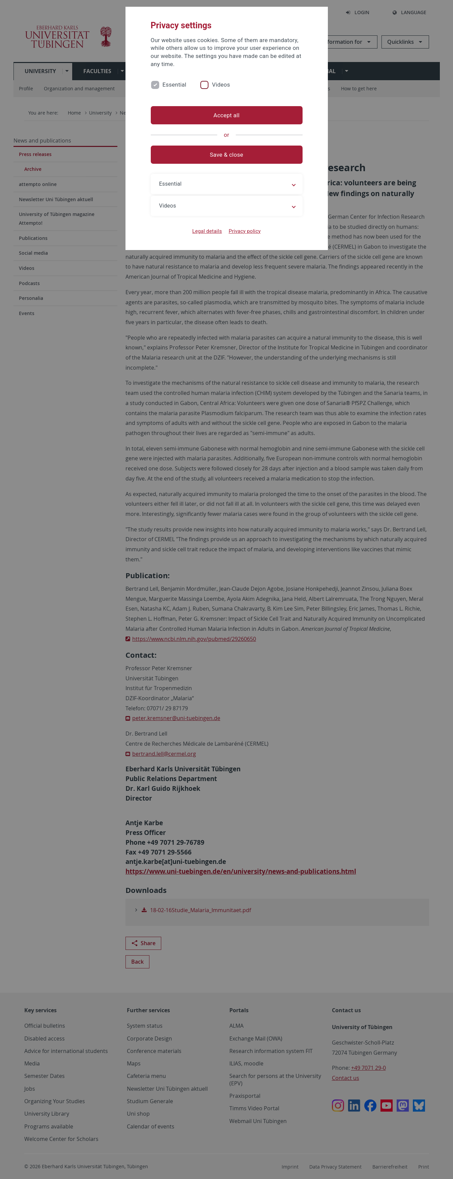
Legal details (207, 231)
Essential (175, 84)
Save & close (226, 154)
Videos (221, 84)
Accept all (226, 115)
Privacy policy (245, 231)
